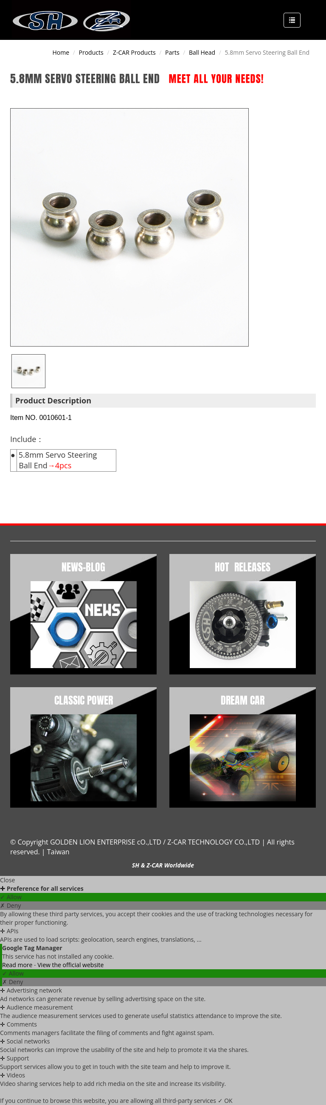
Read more (18, 965)
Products (91, 52)
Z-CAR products (134, 52)
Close (7, 880)
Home (61, 52)
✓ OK (225, 1101)
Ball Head (202, 52)
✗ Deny (10, 905)
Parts (172, 52)
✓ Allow (11, 897)
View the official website (70, 965)
